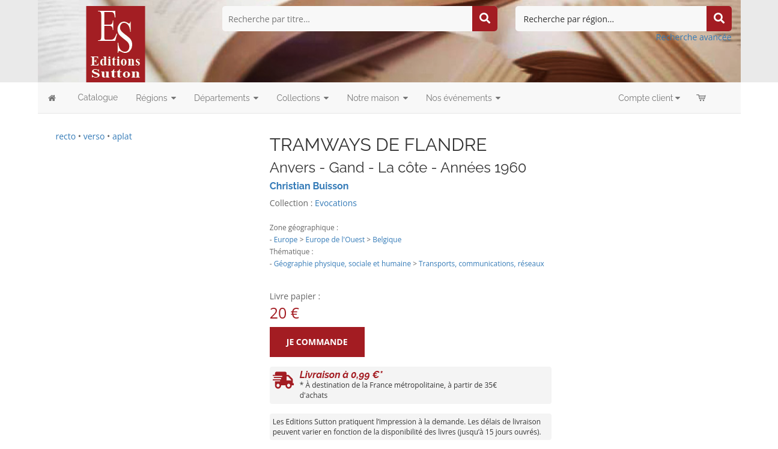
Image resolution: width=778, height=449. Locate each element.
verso (94, 136)
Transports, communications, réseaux (481, 263)
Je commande (317, 341)
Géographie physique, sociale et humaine (342, 263)
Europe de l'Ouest (335, 239)
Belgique (386, 239)
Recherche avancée (694, 37)
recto (66, 136)
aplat (122, 136)
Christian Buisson (309, 186)
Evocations (336, 203)
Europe (286, 239)
